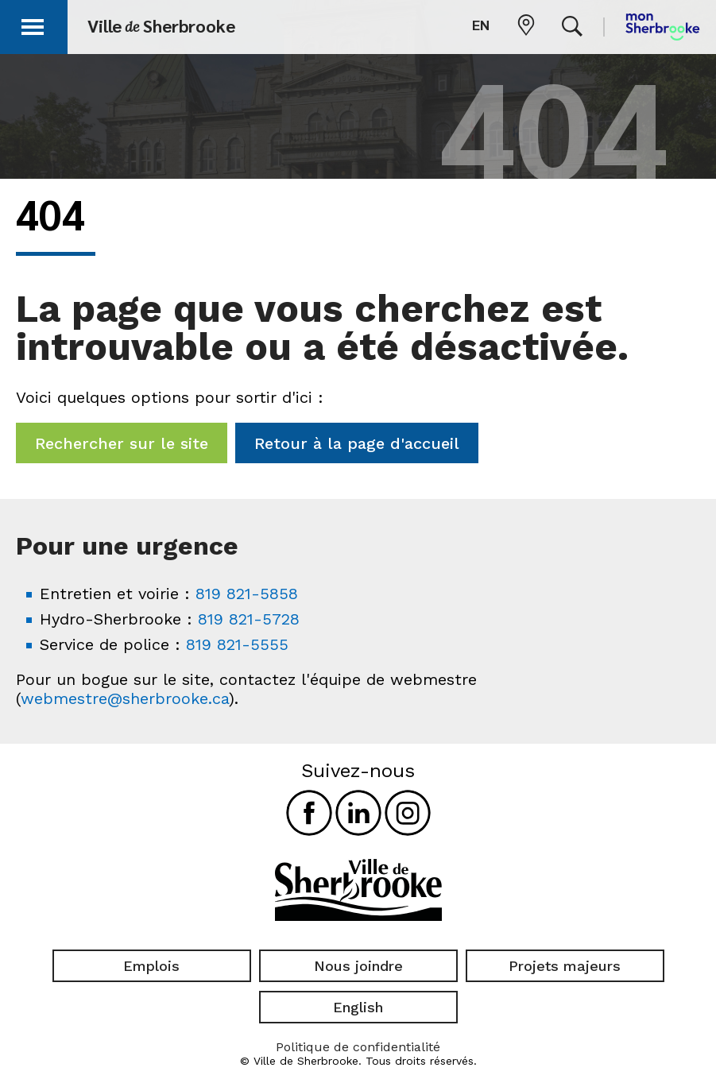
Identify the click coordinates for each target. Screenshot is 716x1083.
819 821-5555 (237, 644)
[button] (33, 24)
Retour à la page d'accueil (356, 443)
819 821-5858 (246, 593)
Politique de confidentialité (358, 1046)
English (358, 1007)
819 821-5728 (249, 619)
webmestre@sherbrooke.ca (125, 698)
